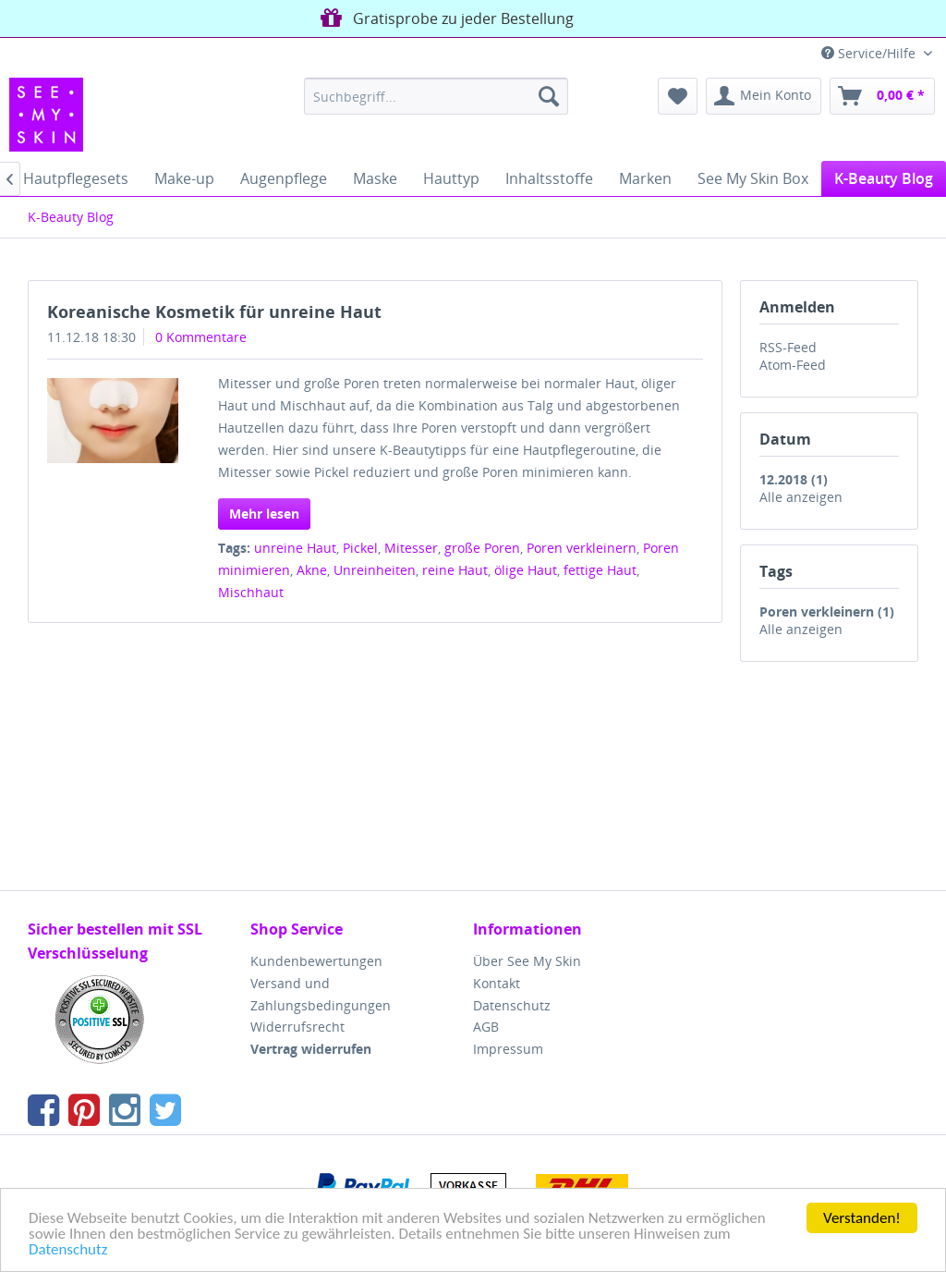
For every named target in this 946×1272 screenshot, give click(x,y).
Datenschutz (68, 1250)
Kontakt (496, 983)
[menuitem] (436, 96)
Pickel (360, 547)
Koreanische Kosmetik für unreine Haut (214, 311)
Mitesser (411, 547)
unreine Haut (295, 547)
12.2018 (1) (793, 479)
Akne (312, 570)
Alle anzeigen (801, 497)
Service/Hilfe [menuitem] (870, 53)
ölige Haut (525, 570)
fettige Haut (600, 570)
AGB (486, 1026)
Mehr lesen (264, 513)
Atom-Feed (792, 364)
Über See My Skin (527, 961)
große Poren (482, 547)
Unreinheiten (375, 570)
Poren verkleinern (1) (826, 611)
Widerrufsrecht (297, 1026)
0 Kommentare (201, 337)
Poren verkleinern (582, 547)
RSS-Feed (788, 347)
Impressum (508, 1049)
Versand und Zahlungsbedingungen (320, 994)
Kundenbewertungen (316, 961)
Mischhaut (251, 592)
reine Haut (455, 570)
